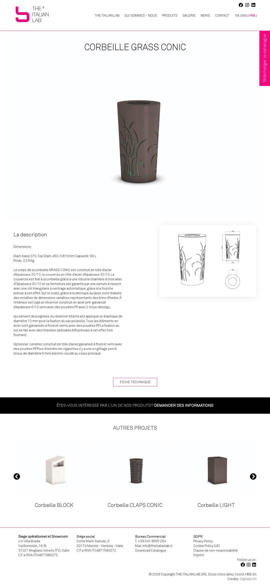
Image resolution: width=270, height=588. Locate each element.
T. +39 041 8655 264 (150, 541)
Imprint (198, 555)
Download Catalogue (150, 550)
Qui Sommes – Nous (141, 15)
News (205, 15)
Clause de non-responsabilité (215, 550)
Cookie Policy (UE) (206, 546)
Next (253, 476)
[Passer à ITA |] (236, 15)
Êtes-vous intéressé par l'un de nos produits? (135, 405)
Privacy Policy (203, 541)
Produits (169, 15)
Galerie (189, 15)
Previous (16, 476)
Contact (222, 15)
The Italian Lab (107, 15)
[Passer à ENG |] (245, 15)
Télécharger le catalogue (264, 58)
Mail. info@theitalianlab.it (153, 546)
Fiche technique (135, 382)
